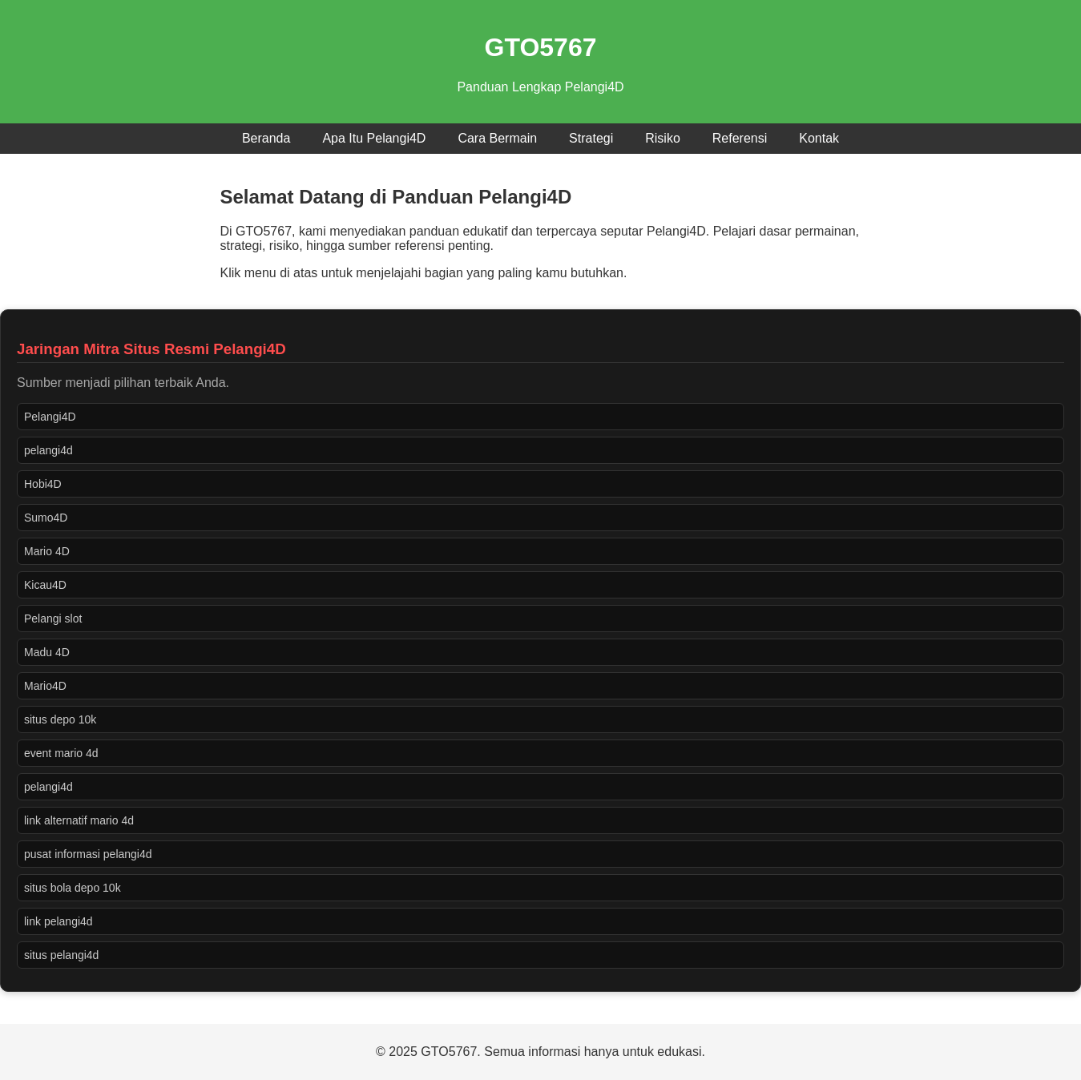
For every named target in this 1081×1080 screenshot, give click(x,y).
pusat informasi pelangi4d (88, 854)
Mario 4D (47, 551)
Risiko (662, 138)
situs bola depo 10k (72, 887)
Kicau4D (45, 584)
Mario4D (45, 685)
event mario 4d (61, 753)
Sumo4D (45, 517)
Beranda (266, 138)
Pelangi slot (53, 618)
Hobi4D (43, 484)
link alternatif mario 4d (79, 820)
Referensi (739, 138)
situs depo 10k (60, 719)
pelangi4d (48, 450)
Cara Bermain (497, 138)
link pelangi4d (58, 921)
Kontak (819, 138)
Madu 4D (47, 652)
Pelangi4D (50, 416)
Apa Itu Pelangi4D (374, 138)
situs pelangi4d (61, 955)
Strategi (591, 138)
